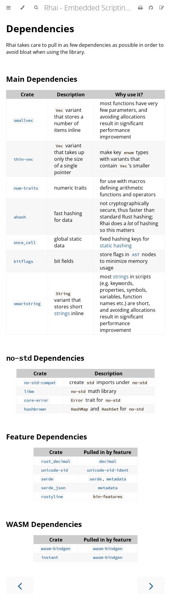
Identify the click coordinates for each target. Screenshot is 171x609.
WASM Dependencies (44, 524)
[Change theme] (22, 7)
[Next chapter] (151, 585)
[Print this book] (141, 7)
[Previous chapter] (19, 585)
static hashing (116, 245)
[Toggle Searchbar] (36, 7)
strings (62, 313)
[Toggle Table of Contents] (9, 7)
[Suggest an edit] (161, 7)
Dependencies (40, 28)
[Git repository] (151, 7)
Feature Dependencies (46, 437)
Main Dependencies (41, 79)
